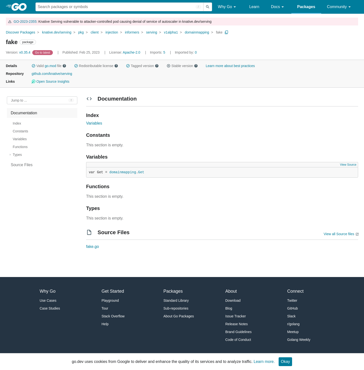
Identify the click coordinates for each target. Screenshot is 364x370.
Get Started (113, 291)
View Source (348, 164)
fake (219, 32)
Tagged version (142, 66)
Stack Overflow (113, 316)
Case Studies (50, 308)
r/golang (293, 324)
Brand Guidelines (238, 332)
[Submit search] (207, 6)
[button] (33, 66)
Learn (254, 7)
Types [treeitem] (17, 155)
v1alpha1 (171, 32)
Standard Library (176, 300)
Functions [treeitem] (20, 147)
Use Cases (48, 300)
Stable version (182, 66)
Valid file (49, 66)
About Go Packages (178, 316)
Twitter (292, 300)
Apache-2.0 (131, 52)
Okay (285, 361)
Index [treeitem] (17, 123)
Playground (110, 300)
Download (232, 300)
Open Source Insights (50, 81)
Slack (291, 316)
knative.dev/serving (56, 32)
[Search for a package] (119, 6)
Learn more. (264, 361)
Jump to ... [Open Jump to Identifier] (19, 100)
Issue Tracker (235, 316)
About (231, 291)
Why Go (228, 7)
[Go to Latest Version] (43, 52)
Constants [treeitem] (20, 131)
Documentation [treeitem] (24, 113)
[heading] (20, 7)
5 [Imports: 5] (158, 52)
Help (105, 324)
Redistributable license (96, 66)
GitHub (292, 308)
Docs (278, 7)
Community (339, 7)
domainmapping (197, 32)
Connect (295, 291)
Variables (94, 123)
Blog (228, 308)
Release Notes (236, 324)
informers (132, 32)
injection (111, 32)
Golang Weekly (298, 340)
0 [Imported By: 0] (186, 52)
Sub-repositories (175, 308)
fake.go (92, 246)
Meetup (293, 332)
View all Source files (339, 234)
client (95, 32)
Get (141, 172)
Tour (105, 308)
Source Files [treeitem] (22, 165)
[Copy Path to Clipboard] (226, 32)
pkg (81, 32)
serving (151, 32)
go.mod (50, 66)
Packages (306, 7)
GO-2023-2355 (25, 21)
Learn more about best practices (230, 66)
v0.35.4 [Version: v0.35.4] (18, 52)
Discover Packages (20, 32)
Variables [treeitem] (20, 139)
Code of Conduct (238, 340)
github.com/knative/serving (52, 74)
